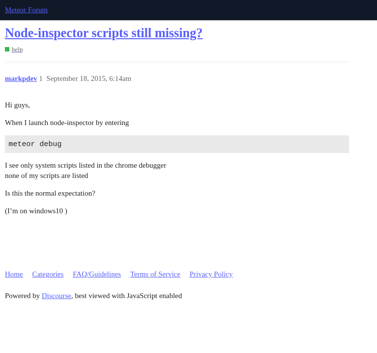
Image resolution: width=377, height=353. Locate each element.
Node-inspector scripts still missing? (104, 33)
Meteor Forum (26, 10)
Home (14, 274)
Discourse (56, 296)
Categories (47, 274)
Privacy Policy (211, 274)
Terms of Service (155, 274)
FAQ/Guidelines (97, 274)
